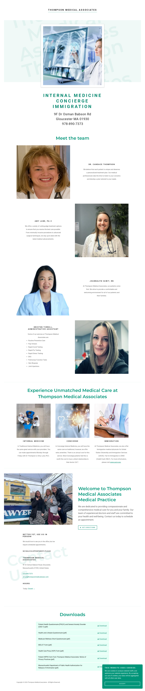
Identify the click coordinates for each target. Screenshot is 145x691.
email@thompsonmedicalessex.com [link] (36, 577)
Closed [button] (30, 589)
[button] (34, 589)
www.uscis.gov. (115, 462)
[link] (72, 10)
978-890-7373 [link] (28, 574)
